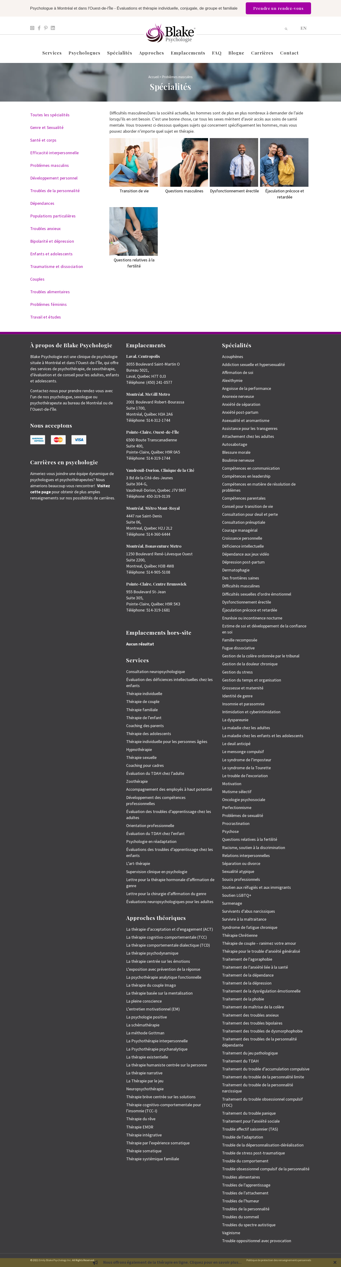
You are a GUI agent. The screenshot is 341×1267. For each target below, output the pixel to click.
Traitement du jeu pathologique (250, 1053)
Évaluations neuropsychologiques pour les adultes (169, 901)
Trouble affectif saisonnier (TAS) (250, 1129)
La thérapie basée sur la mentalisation (159, 993)
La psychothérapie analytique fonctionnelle (163, 977)
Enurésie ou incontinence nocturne (252, 618)
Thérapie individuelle (144, 693)
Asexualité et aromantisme (245, 420)
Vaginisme (231, 1232)
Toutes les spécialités (50, 114)
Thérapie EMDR (139, 1127)
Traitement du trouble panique (249, 1113)
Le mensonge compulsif (243, 751)
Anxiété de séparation (241, 404)
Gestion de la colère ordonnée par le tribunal (260, 656)
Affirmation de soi (237, 372)
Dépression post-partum (243, 562)
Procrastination (235, 823)
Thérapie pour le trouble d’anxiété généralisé (261, 951)
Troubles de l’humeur (240, 1201)
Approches (151, 53)
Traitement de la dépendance (248, 975)
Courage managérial (239, 530)
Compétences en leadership (246, 476)
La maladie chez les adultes (246, 727)
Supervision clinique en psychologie (156, 871)
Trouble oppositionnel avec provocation (256, 1240)
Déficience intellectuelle (243, 546)
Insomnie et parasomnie (243, 704)
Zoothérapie (137, 781)
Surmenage (232, 903)
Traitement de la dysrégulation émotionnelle (261, 991)
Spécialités (119, 53)
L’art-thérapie (138, 863)
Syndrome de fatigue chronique (249, 927)
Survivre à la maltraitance (244, 919)
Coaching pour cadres (145, 765)
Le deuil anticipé (236, 743)
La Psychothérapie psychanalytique (156, 1049)
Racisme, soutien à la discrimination (253, 847)
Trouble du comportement (245, 1161)
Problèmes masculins (49, 165)
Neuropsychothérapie (145, 1088)
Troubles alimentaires (50, 291)
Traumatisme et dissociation (56, 266)
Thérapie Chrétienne (239, 935)
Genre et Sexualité (46, 127)
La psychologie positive (146, 1017)
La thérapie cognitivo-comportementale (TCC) (166, 937)
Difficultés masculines (241, 586)
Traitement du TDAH (240, 1061)
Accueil (153, 77)
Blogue (236, 53)
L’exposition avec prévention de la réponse (163, 969)
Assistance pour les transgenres (250, 428)
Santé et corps (43, 140)
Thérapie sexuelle (141, 757)
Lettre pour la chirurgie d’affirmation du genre (166, 893)
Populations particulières (53, 216)
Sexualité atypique (238, 871)
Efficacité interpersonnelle (54, 152)
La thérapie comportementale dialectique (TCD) (168, 945)
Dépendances (42, 203)
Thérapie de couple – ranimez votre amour (259, 943)
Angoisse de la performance (246, 388)
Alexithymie (232, 380)
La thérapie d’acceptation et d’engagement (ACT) (169, 929)
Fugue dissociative (238, 648)
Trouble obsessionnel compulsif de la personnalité (265, 1169)
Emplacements (188, 53)
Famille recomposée (239, 640)
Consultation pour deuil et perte (250, 514)
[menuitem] (303, 28)
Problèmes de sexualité (242, 815)
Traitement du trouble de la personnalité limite (263, 1077)
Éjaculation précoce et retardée (249, 610)
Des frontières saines (240, 578)
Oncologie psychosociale (243, 799)
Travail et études (45, 317)
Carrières (262, 53)
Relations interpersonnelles (246, 855)
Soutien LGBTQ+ (236, 895)
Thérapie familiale (142, 709)
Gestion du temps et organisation (251, 680)
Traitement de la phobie (243, 999)
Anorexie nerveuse (238, 396)
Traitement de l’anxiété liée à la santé (255, 967)
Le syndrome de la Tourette (246, 767)
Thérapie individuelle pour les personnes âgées (166, 741)
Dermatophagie (235, 570)
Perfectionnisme (236, 807)
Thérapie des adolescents (148, 733)
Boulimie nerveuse (238, 460)
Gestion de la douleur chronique (250, 663)
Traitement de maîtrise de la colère (253, 1007)
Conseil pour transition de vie (247, 506)
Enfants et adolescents (51, 253)
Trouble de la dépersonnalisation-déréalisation (263, 1145)
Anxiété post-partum (240, 412)
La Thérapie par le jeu (144, 1081)
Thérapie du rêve (140, 1118)
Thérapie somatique (143, 1150)
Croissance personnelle (242, 538)
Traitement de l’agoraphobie (247, 959)
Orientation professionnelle (150, 825)
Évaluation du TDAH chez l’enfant (155, 833)
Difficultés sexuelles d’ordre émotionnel (256, 594)
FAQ (216, 53)
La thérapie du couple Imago (151, 985)
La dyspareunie (235, 719)
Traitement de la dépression (246, 983)
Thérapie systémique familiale (152, 1158)
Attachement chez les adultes (248, 436)
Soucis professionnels (241, 879)
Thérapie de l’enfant (143, 717)
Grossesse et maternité (242, 688)
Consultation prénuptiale (243, 522)
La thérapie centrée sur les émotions (158, 961)
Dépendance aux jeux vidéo (245, 554)
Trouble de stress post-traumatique (253, 1153)
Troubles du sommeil (240, 1216)
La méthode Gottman (145, 1033)
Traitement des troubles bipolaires (252, 1023)
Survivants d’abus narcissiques (248, 911)
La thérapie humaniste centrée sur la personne (166, 1065)
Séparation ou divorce (241, 863)
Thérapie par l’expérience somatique (158, 1143)
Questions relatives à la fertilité (249, 839)
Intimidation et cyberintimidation (251, 711)
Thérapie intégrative (144, 1135)
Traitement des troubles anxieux (250, 1015)
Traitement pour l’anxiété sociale (251, 1121)
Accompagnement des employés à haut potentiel (169, 789)
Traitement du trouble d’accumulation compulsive (265, 1069)
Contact (289, 53)
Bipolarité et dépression (52, 241)
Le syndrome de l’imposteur (246, 759)
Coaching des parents (145, 725)
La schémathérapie (142, 1025)
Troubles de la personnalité (55, 190)
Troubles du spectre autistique (248, 1224)
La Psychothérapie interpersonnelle (157, 1041)
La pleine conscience (144, 1001)
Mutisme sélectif (237, 791)
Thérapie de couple (142, 701)
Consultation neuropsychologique (155, 671)
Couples (37, 279)
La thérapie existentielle (147, 1057)
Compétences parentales (244, 498)
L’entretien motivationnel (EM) (153, 1009)
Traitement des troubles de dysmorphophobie (262, 1031)
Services (52, 53)
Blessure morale (236, 452)
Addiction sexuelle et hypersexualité (253, 364)
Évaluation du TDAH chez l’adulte (155, 773)
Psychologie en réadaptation (151, 841)
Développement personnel (54, 178)
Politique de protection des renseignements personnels (278, 1260)
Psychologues (84, 53)
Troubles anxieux (45, 228)
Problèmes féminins (48, 304)
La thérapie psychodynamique (152, 953)
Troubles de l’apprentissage (246, 1185)
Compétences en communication (251, 468)
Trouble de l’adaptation (242, 1137)
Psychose (230, 831)
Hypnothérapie (139, 749)
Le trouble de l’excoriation (245, 775)
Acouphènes (232, 356)
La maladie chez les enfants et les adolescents (262, 735)
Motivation (231, 783)
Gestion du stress (237, 672)
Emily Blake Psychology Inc (55, 1260)
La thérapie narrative (144, 1073)
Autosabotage (234, 444)
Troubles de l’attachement (245, 1193)
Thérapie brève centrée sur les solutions (161, 1096)
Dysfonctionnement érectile (246, 602)
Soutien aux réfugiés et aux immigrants (256, 887)
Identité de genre (237, 696)
